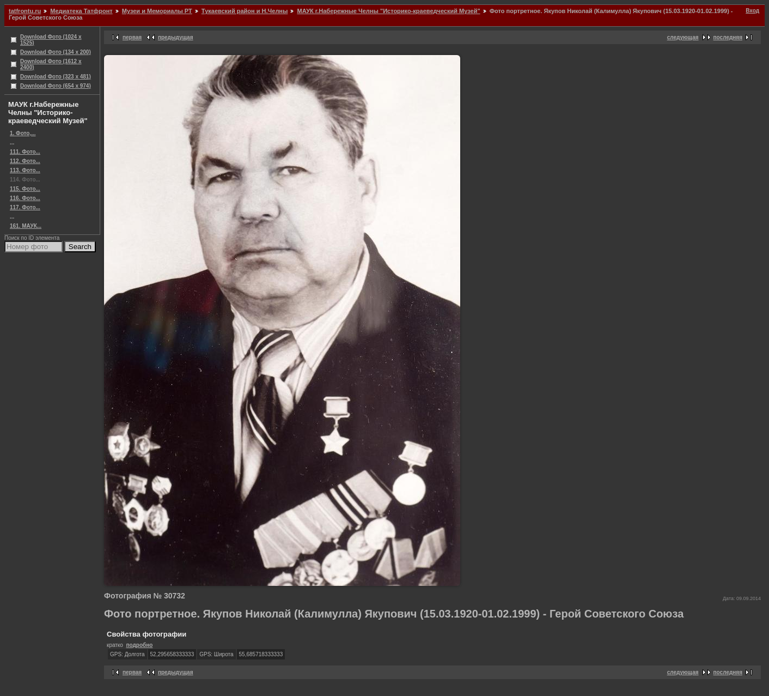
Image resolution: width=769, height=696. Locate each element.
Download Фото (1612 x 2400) (51, 64)
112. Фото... (25, 161)
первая (132, 37)
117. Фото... (25, 207)
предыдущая (175, 37)
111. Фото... (25, 152)
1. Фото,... (23, 133)
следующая (683, 37)
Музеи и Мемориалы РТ (157, 11)
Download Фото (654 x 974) (55, 86)
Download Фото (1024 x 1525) (51, 40)
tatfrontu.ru (25, 11)
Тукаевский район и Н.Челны (245, 11)
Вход (752, 11)
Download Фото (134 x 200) (55, 52)
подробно (139, 645)
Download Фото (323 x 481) (55, 77)
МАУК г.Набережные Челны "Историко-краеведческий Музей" (388, 11)
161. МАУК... (25, 226)
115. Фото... (25, 189)
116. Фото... (25, 198)
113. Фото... (25, 170)
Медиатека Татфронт (81, 11)
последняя (727, 37)
